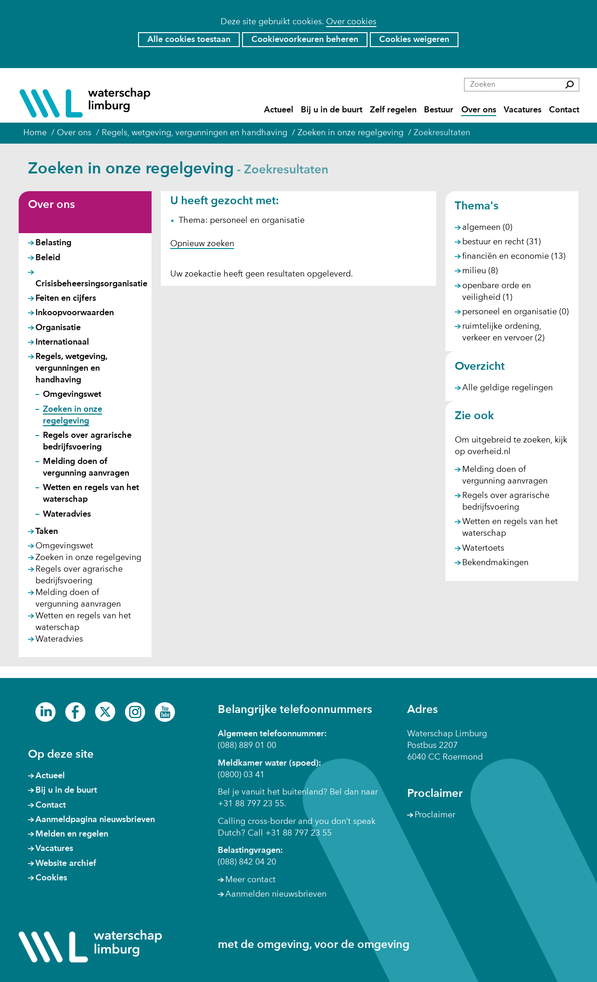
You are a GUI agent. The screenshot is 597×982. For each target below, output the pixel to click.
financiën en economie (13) (513, 256)
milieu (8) (480, 271)
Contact (564, 110)
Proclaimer (435, 815)
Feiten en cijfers (65, 298)
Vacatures (522, 110)
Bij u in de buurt (331, 110)
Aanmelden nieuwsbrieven (275, 894)
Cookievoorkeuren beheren (304, 39)
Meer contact (250, 880)
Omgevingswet (72, 394)
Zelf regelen (393, 110)
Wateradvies (67, 514)
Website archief (65, 863)
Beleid (47, 258)
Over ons (478, 110)
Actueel (278, 110)
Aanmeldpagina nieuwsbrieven (95, 820)
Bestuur (438, 110)
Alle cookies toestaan (188, 39)
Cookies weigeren (414, 39)
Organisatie (58, 328)
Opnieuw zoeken (202, 244)
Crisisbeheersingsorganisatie (91, 284)
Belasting (53, 243)
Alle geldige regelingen (507, 388)
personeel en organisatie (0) (515, 312)
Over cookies (351, 22)
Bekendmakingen (495, 563)
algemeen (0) (487, 227)
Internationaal (62, 342)
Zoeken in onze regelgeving (88, 557)
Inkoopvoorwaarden (74, 313)
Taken (46, 531)
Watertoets (483, 548)
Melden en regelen (71, 834)
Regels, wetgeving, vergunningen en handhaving (71, 368)
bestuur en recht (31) (501, 242)
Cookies (51, 878)
